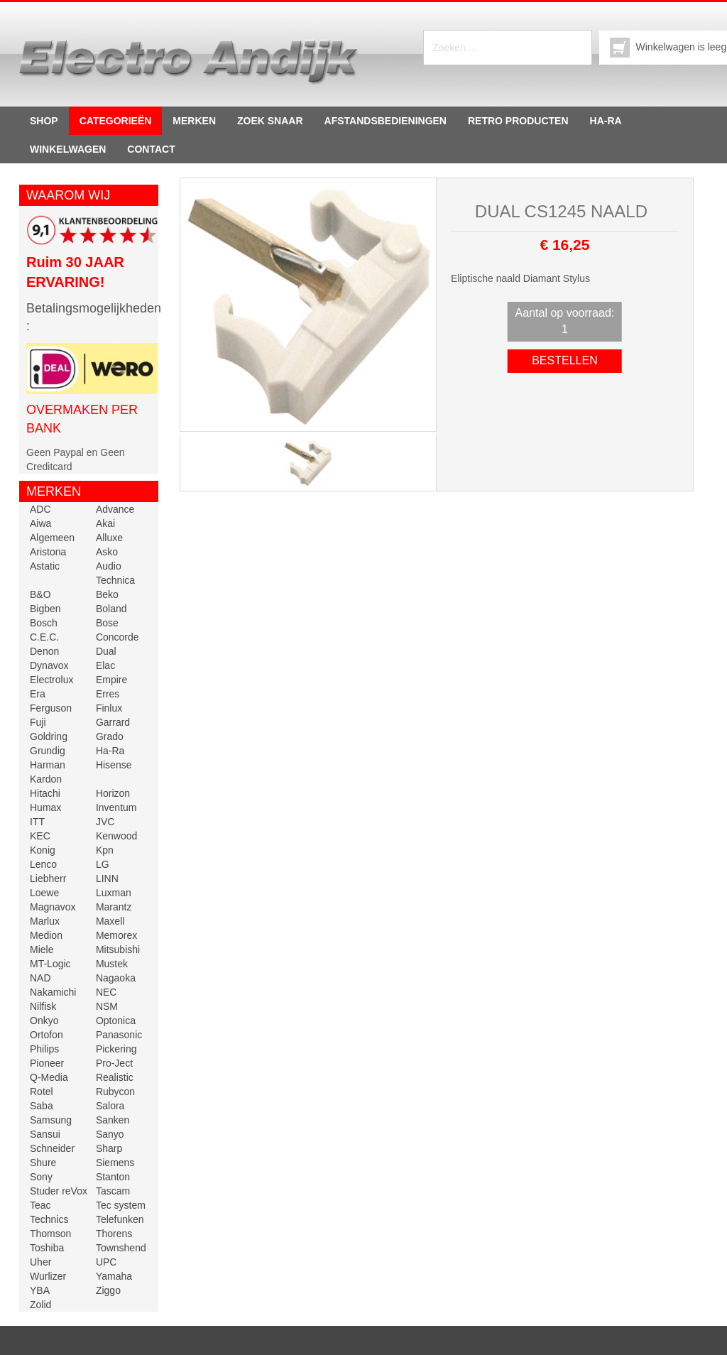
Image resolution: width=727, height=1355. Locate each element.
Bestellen (564, 360)
